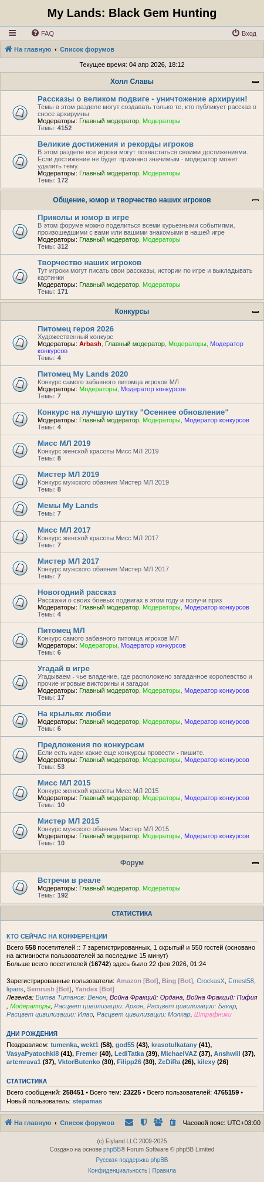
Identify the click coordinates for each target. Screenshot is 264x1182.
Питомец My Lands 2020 (83, 374)
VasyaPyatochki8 (32, 1053)
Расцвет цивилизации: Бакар (191, 1006)
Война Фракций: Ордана (146, 997)
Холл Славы (132, 81)
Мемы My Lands (68, 505)
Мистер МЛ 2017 (68, 561)
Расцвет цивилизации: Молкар (144, 1014)
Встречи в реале (69, 880)
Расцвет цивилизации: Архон (98, 1006)
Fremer (86, 1053)
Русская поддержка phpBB (132, 1160)
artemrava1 (23, 1061)
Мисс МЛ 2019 (64, 443)
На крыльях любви (74, 713)
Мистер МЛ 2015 (68, 821)
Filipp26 (129, 1061)
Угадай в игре (64, 668)
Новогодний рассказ (77, 592)
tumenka (63, 1044)
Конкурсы (132, 311)
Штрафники (213, 1014)
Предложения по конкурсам (91, 744)
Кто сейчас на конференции (56, 936)
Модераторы (162, 120)
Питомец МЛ (61, 630)
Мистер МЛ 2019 (68, 474)
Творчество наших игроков (89, 262)
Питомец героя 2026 (76, 328)
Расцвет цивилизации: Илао (49, 1014)
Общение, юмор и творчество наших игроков (132, 200)
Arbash (90, 343)
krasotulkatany (174, 1044)
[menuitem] (42, 33)
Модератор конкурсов (153, 388)
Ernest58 (241, 980)
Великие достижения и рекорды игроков (116, 144)
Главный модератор (109, 120)
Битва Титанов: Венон (70, 997)
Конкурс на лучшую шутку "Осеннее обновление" (133, 412)
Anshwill (227, 1053)
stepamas (88, 1101)
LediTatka (129, 1053)
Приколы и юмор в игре (83, 217)
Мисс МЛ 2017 (64, 530)
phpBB (112, 1149)
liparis (14, 989)
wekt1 (90, 1044)
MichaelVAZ (179, 1053)
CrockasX (211, 980)
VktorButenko (78, 1061)
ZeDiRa (169, 1061)
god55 (125, 1044)
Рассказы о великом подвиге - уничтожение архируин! (143, 98)
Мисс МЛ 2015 (64, 782)
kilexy (206, 1061)
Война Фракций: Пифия (222, 997)
